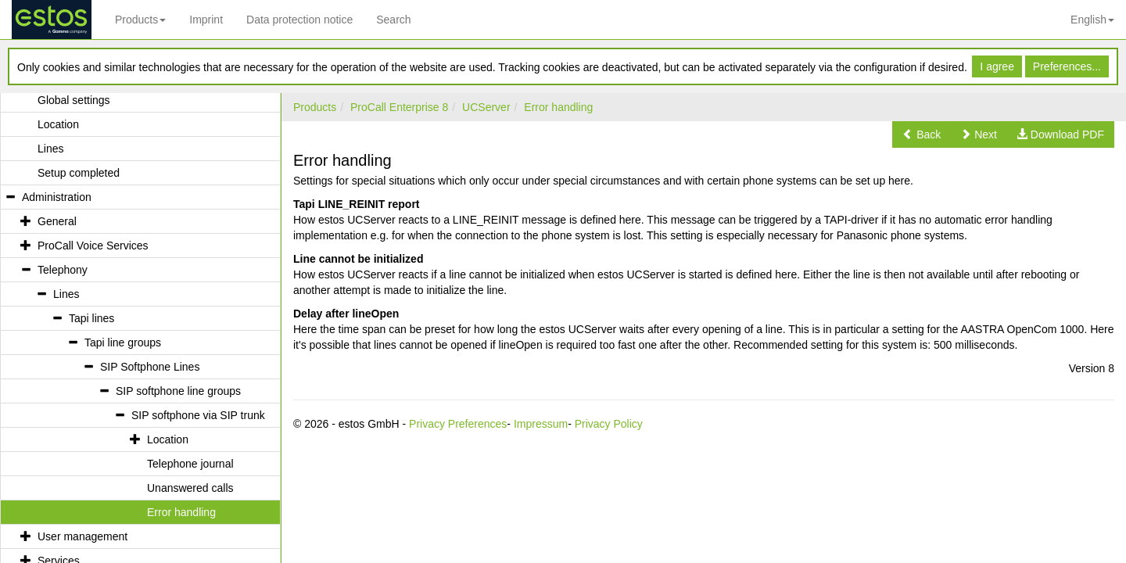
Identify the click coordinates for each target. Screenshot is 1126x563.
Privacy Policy (609, 424)
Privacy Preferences (458, 424)
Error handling (558, 107)
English (1092, 19)
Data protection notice (299, 19)
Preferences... (1067, 66)
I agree (997, 66)
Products (140, 19)
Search (393, 19)
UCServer (486, 107)
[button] (921, 134)
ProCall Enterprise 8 (399, 107)
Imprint (206, 19)
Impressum (541, 424)
